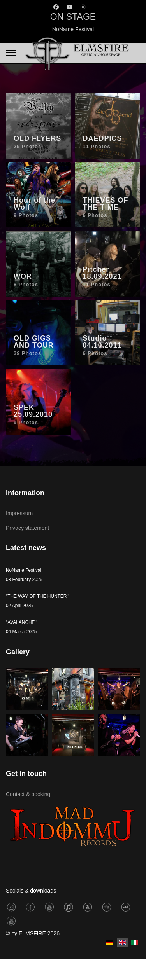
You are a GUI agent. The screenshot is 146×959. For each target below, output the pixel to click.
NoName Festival (73, 29)
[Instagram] (83, 7)
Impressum (19, 513)
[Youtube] (70, 7)
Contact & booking (28, 794)
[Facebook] (56, 7)
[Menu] (11, 53)
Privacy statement (27, 528)
